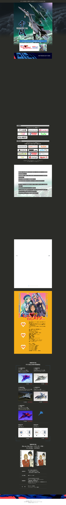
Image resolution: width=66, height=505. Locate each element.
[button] (16, 255)
